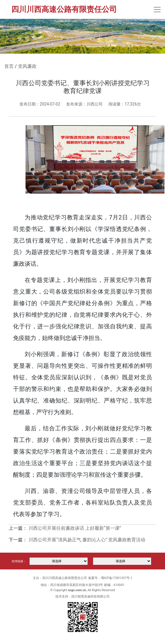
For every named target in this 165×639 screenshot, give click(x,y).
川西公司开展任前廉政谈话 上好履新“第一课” (74, 528)
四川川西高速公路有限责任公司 (64, 9)
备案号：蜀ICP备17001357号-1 (110, 578)
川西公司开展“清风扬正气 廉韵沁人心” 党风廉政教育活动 (86, 539)
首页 (9, 66)
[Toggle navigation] (157, 9)
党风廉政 (27, 66)
